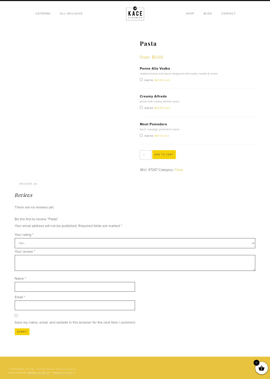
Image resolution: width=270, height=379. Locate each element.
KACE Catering (135, 13)
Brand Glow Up (39, 373)
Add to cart (164, 154)
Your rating (24, 235)
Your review (25, 252)
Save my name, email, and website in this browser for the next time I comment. (75, 322)
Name (20, 278)
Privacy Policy (64, 373)
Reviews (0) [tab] (28, 183)
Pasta (179, 170)
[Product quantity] (145, 155)
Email (20, 297)
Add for (155, 80)
